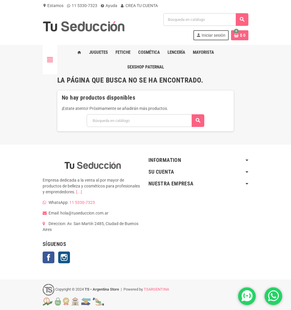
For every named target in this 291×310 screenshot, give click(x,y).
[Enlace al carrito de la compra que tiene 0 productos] (239, 35)
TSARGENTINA (156, 289)
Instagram (64, 257)
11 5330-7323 (82, 5)
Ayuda (109, 5)
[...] (79, 192)
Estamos (53, 5)
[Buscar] (205, 19)
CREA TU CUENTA (139, 5)
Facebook (48, 257)
